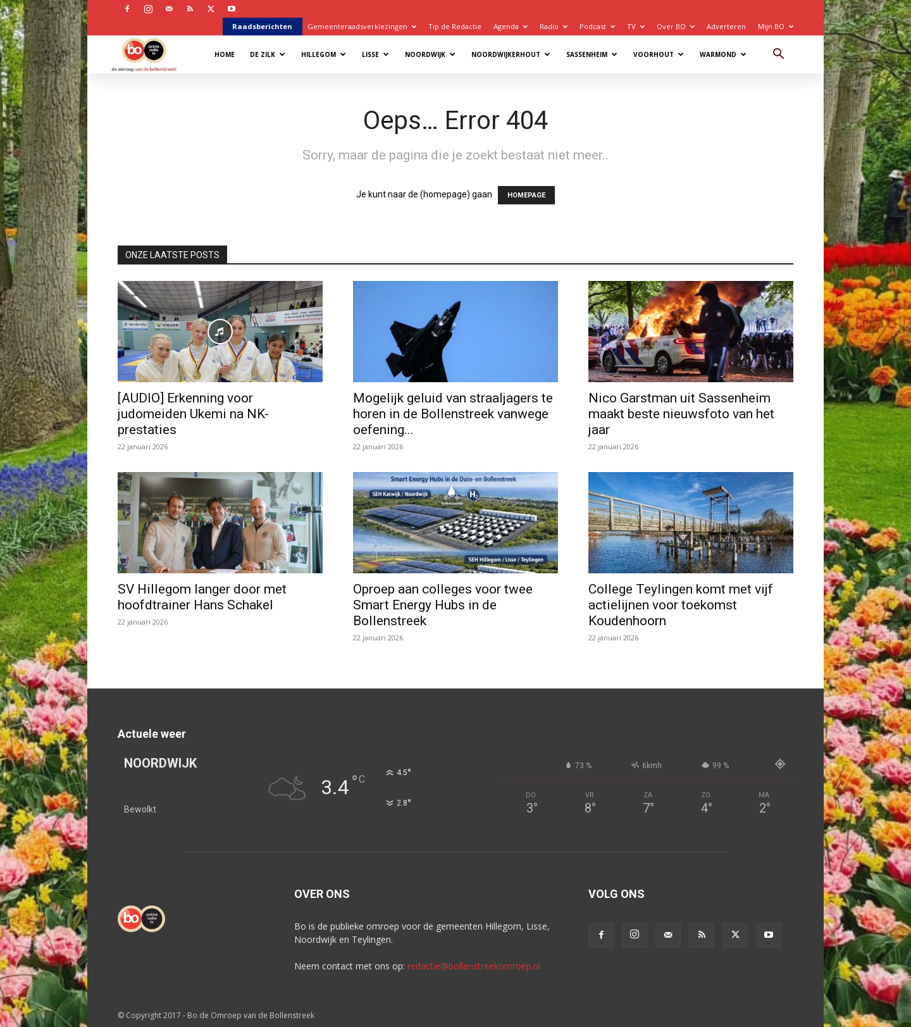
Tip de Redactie (454, 26)
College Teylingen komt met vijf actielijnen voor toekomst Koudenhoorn (680, 605)
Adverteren (726, 26)
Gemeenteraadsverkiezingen (361, 26)
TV (636, 26)
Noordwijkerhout (510, 54)
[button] (778, 55)
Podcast (597, 26)
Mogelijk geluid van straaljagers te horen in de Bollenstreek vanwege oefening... (453, 413)
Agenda (510, 26)
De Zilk (267, 54)
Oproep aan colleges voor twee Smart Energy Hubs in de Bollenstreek (443, 605)
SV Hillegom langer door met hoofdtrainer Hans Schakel (202, 597)
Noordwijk (430, 54)
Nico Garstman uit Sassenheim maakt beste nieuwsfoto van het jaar (681, 413)
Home (224, 54)
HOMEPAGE (526, 195)
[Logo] (150, 54)
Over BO (676, 26)
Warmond (723, 54)
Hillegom (323, 54)
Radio (553, 26)
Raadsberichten (262, 26)
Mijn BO (775, 26)
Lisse (375, 54)
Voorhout (658, 54)
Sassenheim (591, 54)
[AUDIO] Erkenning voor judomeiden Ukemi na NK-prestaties (193, 413)
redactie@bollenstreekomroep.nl (473, 966)
